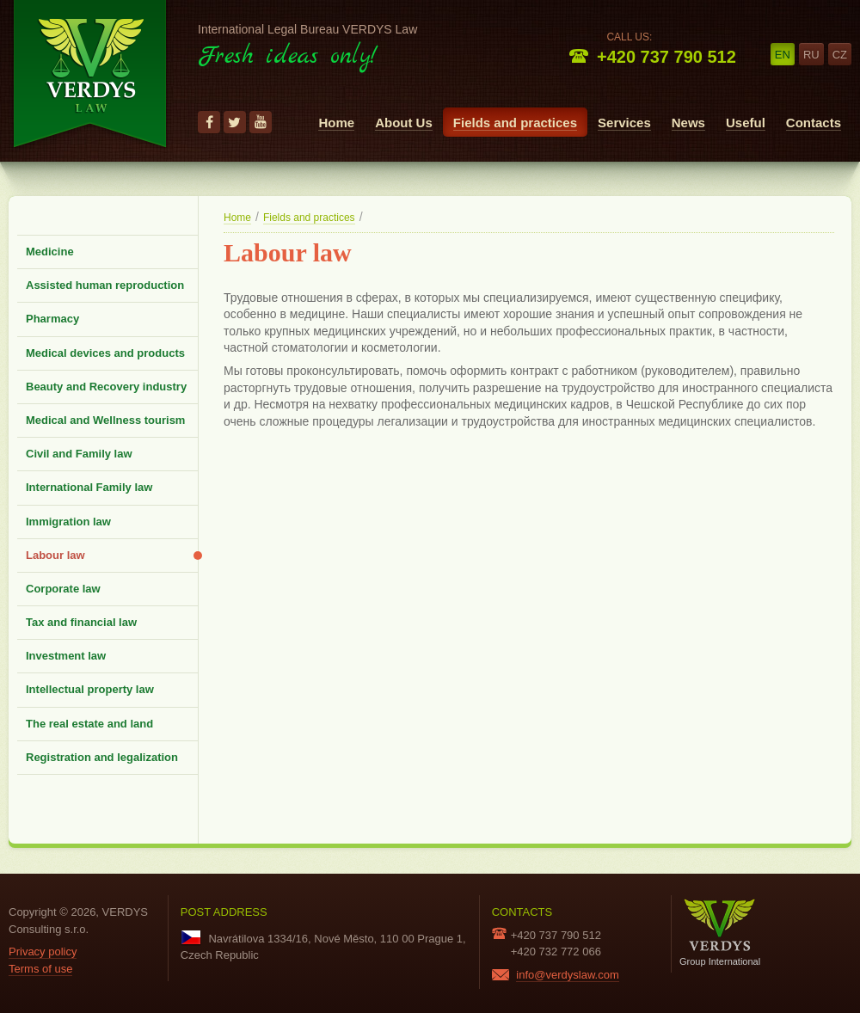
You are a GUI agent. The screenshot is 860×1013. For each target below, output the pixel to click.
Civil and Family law (79, 453)
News (688, 122)
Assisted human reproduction (105, 285)
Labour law (55, 555)
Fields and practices (515, 122)
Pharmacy (52, 318)
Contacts (813, 122)
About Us (404, 122)
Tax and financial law (81, 622)
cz (839, 54)
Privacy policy (43, 951)
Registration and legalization (102, 757)
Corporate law (63, 588)
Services (624, 122)
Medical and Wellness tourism (105, 420)
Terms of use (40, 968)
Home (336, 122)
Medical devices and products (105, 353)
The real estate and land (89, 723)
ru (811, 54)
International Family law (89, 487)
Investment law (66, 655)
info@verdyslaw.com (567, 974)
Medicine (50, 251)
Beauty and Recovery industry (106, 386)
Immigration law (68, 521)
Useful (745, 122)
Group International (719, 933)
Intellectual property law (90, 689)
